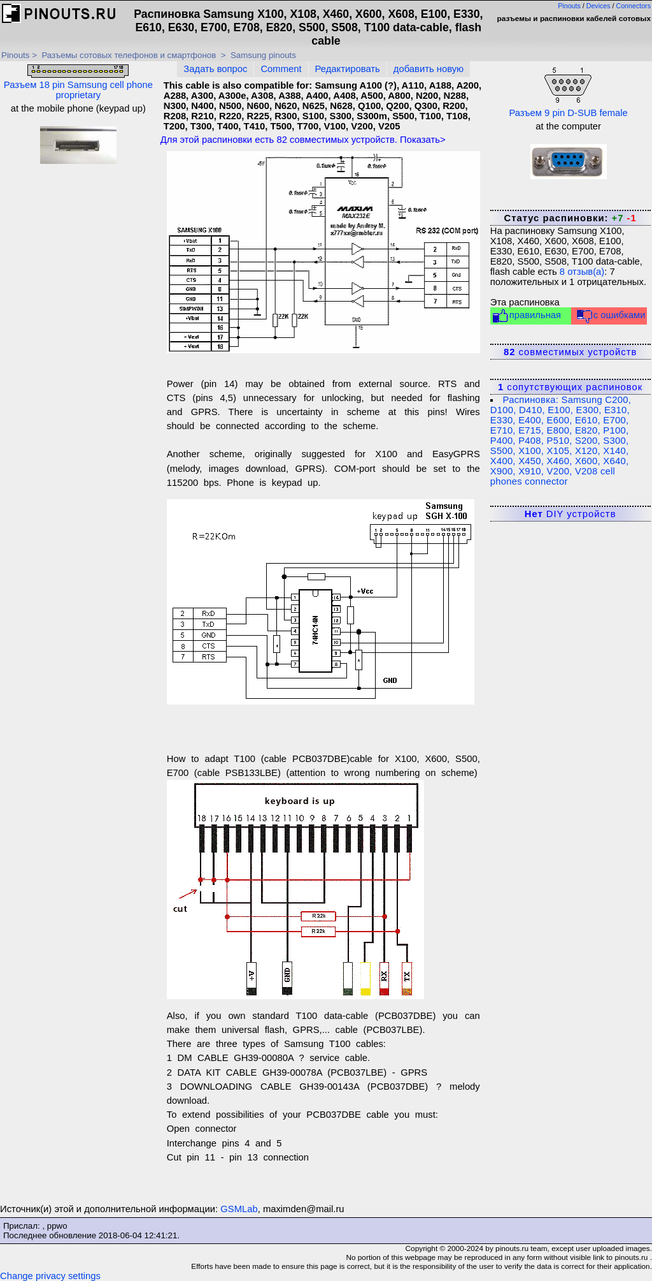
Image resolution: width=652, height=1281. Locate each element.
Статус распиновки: (570, 218)
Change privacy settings (50, 1276)
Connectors (633, 6)
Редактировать (347, 69)
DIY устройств (570, 514)
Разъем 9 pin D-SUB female (568, 91)
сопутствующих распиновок (570, 387)
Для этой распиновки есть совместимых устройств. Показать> (303, 140)
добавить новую (428, 69)
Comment (280, 69)
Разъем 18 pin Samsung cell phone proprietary (78, 82)
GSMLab (238, 1209)
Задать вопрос (215, 69)
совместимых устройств (570, 352)
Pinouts (569, 6)
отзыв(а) (582, 272)
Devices (598, 6)
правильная (526, 316)
